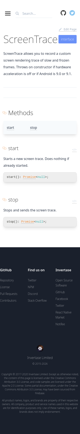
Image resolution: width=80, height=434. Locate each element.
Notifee (60, 324)
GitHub (60, 292)
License (5, 287)
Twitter (32, 280)
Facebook (62, 299)
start (10, 127)
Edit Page (68, 29)
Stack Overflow (37, 300)
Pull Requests (8, 294)
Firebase (39, 393)
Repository (7, 280)
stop (33, 127)
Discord (33, 294)
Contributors (8, 300)
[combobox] (34, 13)
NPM (31, 287)
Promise (29, 177)
